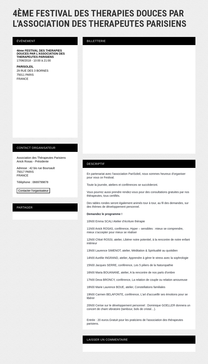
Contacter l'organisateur (33, 190)
